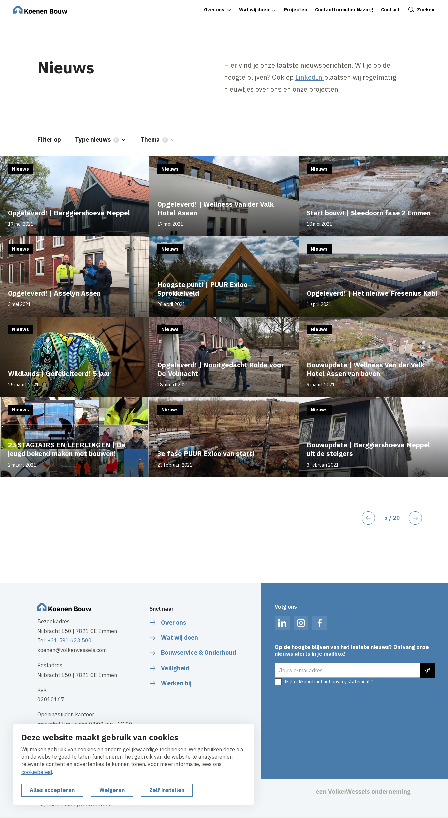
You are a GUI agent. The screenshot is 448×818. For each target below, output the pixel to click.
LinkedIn (308, 77)
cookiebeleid (36, 772)
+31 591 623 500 (70, 640)
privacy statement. (351, 682)
